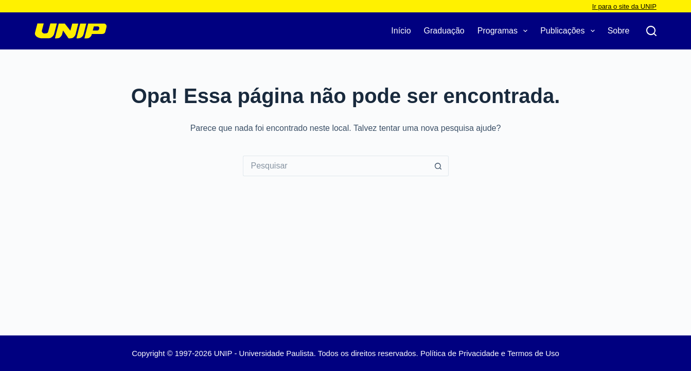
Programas (504, 31)
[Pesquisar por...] (335, 166)
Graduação (444, 30)
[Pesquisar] (651, 31)
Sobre (619, 30)
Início (401, 30)
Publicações (569, 31)
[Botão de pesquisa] (438, 166)
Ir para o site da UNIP (624, 6)
